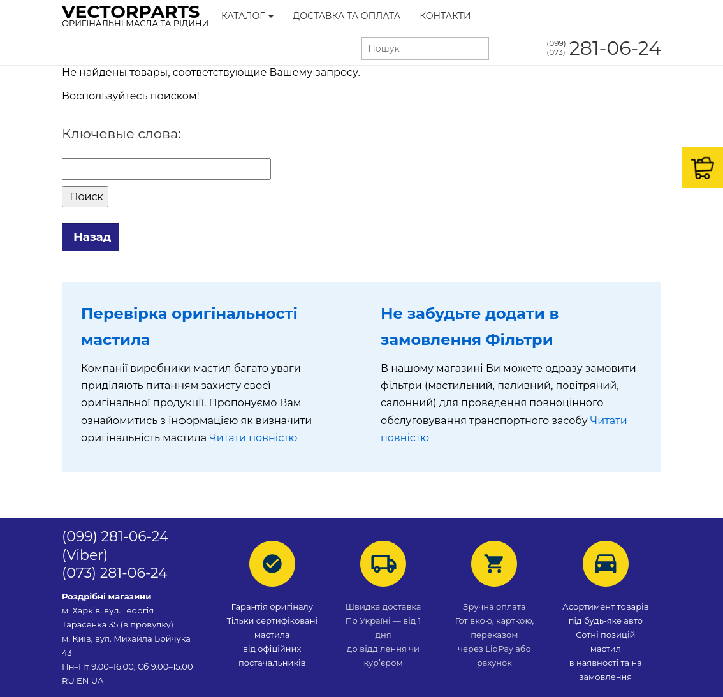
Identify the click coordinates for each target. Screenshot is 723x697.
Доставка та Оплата (346, 16)
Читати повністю (253, 438)
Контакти (445, 16)
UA (97, 680)
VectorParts (135, 15)
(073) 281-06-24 (115, 573)
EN (83, 680)
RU (69, 680)
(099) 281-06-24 (115, 536)
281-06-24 (603, 48)
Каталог (247, 16)
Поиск (85, 197)
